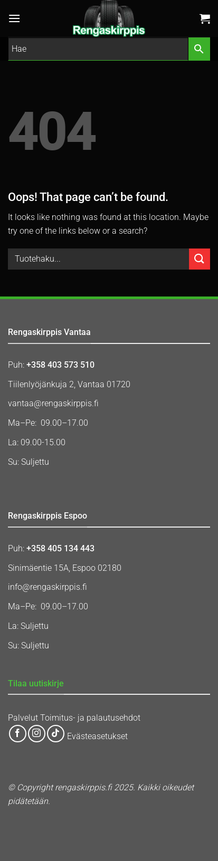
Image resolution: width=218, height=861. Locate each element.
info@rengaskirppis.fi (47, 587)
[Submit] (199, 258)
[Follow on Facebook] (17, 733)
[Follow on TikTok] (55, 733)
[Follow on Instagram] (36, 733)
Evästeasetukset (97, 737)
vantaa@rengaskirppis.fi (53, 403)
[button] (14, 18)
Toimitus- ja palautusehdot (90, 718)
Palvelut (23, 718)
